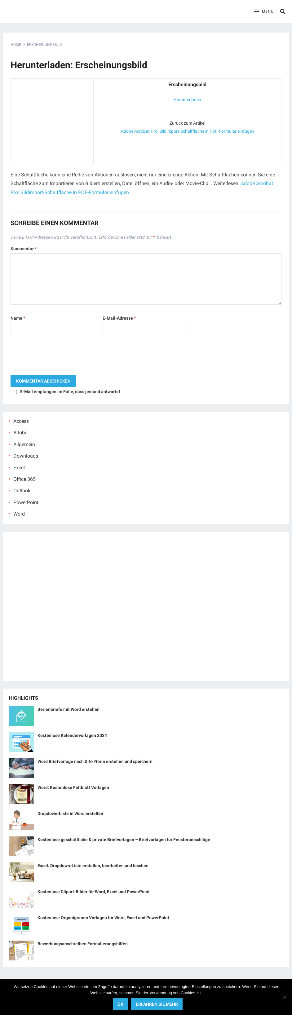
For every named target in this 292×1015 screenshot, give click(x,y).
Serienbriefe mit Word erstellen (69, 709)
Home (16, 44)
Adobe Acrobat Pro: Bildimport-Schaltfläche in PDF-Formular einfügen (187, 131)
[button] (264, 12)
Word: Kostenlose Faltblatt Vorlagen (73, 787)
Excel (19, 468)
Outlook (21, 491)
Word (19, 514)
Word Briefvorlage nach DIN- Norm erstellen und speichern (95, 761)
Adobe (20, 433)
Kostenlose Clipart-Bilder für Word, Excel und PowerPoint (94, 891)
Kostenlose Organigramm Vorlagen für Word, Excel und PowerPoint (103, 917)
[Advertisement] (52, 120)
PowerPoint (25, 502)
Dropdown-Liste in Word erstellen (70, 813)
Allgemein (24, 444)
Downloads (25, 456)
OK (120, 1004)
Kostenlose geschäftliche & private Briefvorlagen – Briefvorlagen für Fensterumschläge (124, 839)
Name (18, 318)
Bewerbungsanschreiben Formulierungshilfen (83, 943)
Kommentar (24, 248)
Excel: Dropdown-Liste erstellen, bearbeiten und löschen (93, 865)
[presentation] (58, 356)
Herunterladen (187, 99)
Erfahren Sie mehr (157, 1004)
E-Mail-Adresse (119, 318)
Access (21, 421)
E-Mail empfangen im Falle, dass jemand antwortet (70, 391)
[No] (284, 997)
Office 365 (24, 479)
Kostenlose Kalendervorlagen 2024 (72, 735)
